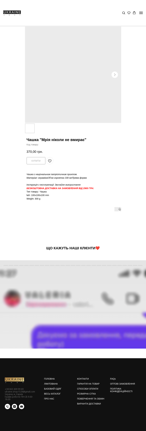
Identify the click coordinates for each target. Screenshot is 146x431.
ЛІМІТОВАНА (51, 383)
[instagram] (14, 408)
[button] (123, 12)
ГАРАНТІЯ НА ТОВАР (88, 383)
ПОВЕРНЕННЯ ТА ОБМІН (90, 398)
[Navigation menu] (141, 13)
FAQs (113, 379)
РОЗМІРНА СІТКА (86, 393)
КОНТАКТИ (83, 379)
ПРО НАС (49, 398)
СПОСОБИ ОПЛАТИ (87, 388)
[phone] (7, 408)
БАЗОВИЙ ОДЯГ (52, 388)
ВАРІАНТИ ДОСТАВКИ (89, 403)
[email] (21, 408)
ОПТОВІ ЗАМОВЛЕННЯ (122, 383)
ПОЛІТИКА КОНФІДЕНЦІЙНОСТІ (121, 390)
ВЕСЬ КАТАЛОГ (52, 393)
